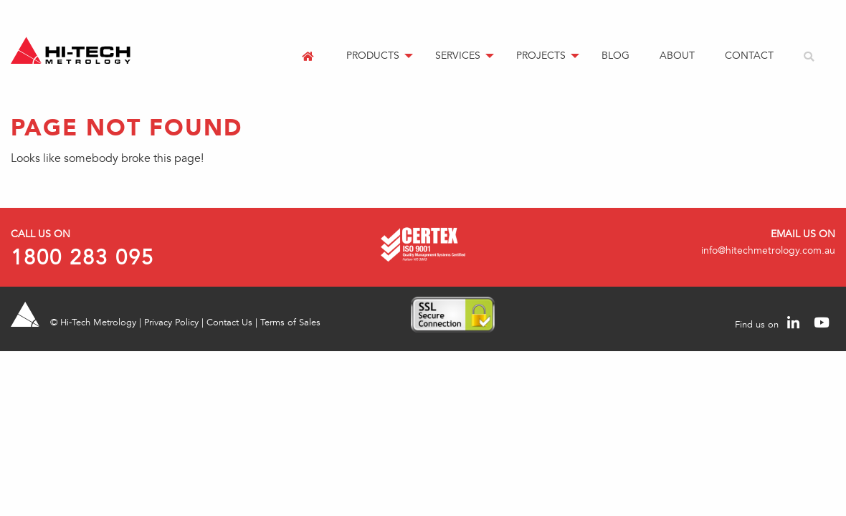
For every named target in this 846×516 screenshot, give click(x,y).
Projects (541, 55)
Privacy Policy (171, 322)
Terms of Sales (290, 322)
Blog (615, 55)
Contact (749, 55)
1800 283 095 (82, 258)
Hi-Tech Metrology (98, 322)
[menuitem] (312, 56)
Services (457, 55)
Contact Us (229, 322)
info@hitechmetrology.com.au (768, 250)
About (677, 55)
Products (372, 55)
